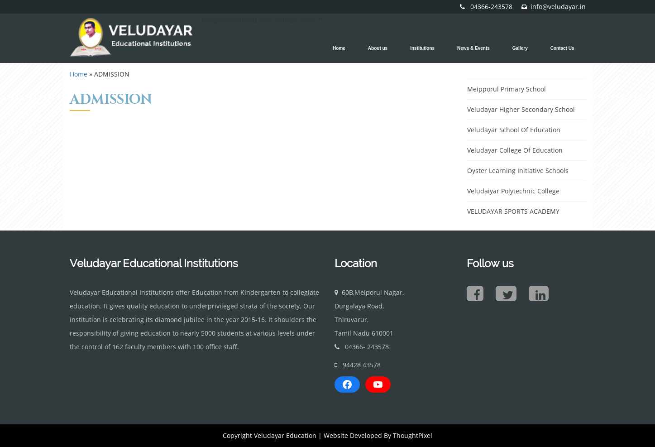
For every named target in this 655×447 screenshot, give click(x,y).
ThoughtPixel (412, 435)
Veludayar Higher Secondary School (521, 109)
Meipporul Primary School (506, 89)
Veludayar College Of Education (515, 150)
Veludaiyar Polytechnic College (513, 191)
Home (78, 74)
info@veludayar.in (558, 6)
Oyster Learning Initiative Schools (518, 170)
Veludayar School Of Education (513, 129)
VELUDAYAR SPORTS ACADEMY (513, 211)
